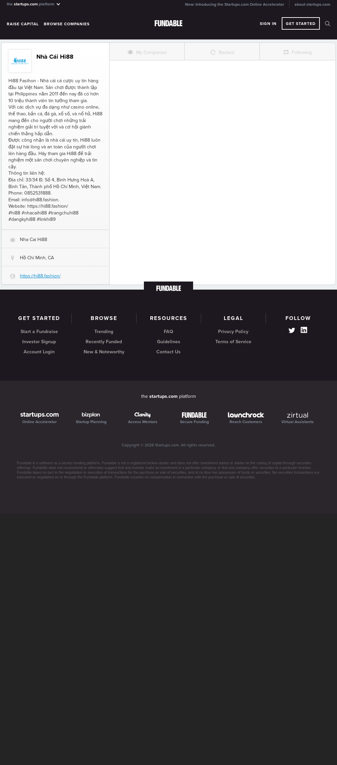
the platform (34, 4)
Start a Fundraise (39, 331)
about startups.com (312, 4)
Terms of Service (233, 342)
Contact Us (168, 352)
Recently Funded (104, 342)
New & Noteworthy (104, 352)
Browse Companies (67, 24)
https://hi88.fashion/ (40, 276)
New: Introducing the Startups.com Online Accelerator (234, 4)
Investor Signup (39, 342)
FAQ (168, 331)
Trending (103, 331)
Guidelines (168, 342)
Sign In (268, 23)
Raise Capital (23, 24)
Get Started (301, 23)
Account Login (39, 352)
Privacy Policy (233, 331)
